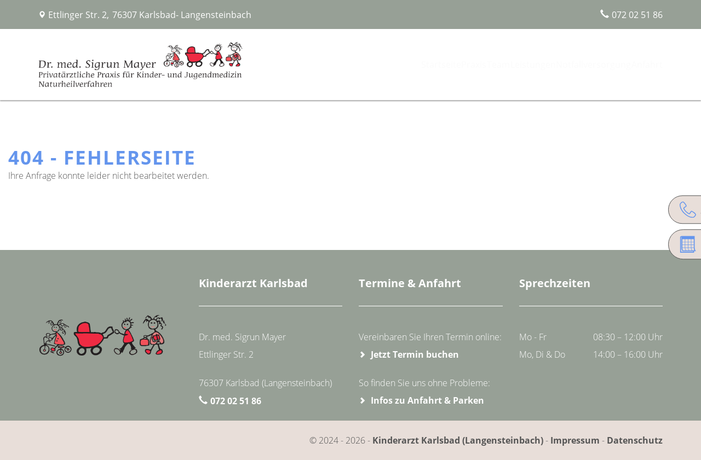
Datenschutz (635, 440)
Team (480, 64)
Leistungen (522, 64)
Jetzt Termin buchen (415, 354)
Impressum (575, 440)
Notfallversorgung (585, 64)
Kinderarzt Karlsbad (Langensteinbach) (458, 440)
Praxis (446, 64)
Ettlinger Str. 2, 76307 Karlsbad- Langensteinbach (149, 15)
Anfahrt (642, 64)
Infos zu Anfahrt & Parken (427, 400)
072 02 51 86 (637, 15)
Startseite (405, 64)
